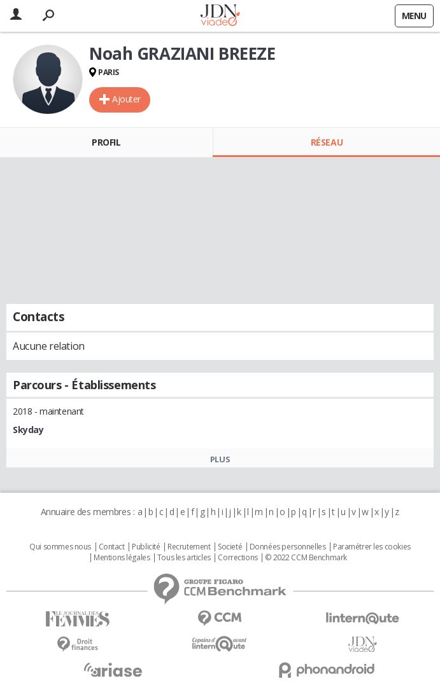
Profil (106, 142)
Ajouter (126, 99)
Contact (112, 546)
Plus (220, 459)
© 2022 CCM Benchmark (306, 557)
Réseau (327, 142)
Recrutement (188, 546)
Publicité (146, 546)
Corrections (237, 557)
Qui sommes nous (60, 546)
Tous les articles (184, 557)
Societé (230, 546)
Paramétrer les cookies (372, 546)
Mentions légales (122, 557)
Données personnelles (288, 546)
